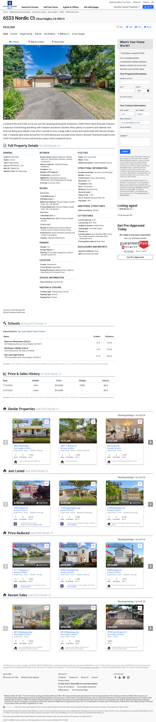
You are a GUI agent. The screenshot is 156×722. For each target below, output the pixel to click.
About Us (136, 2)
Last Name (140, 110)
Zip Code (126, 97)
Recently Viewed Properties (127, 7)
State (138, 87)
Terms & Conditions (66, 687)
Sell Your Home (51, 7)
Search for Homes (30, 7)
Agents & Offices (71, 7)
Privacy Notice (124, 195)
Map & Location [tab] (36, 42)
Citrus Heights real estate (89, 667)
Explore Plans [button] (123, 707)
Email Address (126, 119)
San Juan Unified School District (31, 331)
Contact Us (73, 677)
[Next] (150, 442)
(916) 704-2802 (71, 587)
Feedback (62, 677)
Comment (124, 136)
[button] (148, 7)
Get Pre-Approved (135, 257)
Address (126, 78)
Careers (146, 2)
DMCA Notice (63, 690)
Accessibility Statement (86, 687)
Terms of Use (142, 193)
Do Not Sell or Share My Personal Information (78, 684)
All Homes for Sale (10, 677)
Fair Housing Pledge (80, 690)
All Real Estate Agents (30, 677)
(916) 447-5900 (25, 587)
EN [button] (152, 2)
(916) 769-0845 (71, 525)
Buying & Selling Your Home (120, 2)
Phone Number (126, 127)
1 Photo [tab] (14, 42)
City (122, 87)
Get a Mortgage (92, 7)
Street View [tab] (58, 42)
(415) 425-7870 (37, 525)
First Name (124, 110)
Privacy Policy (63, 680)
